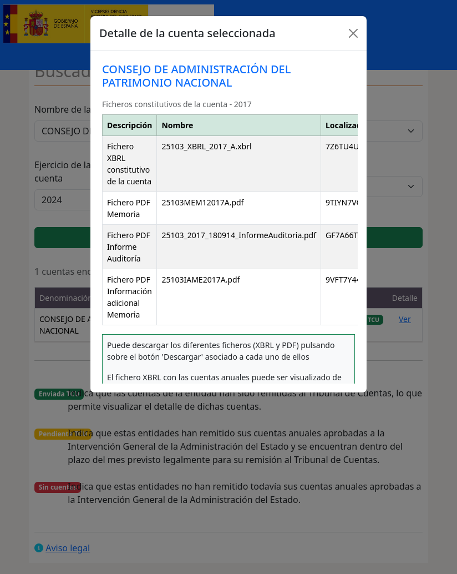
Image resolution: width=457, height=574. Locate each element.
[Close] (353, 33)
